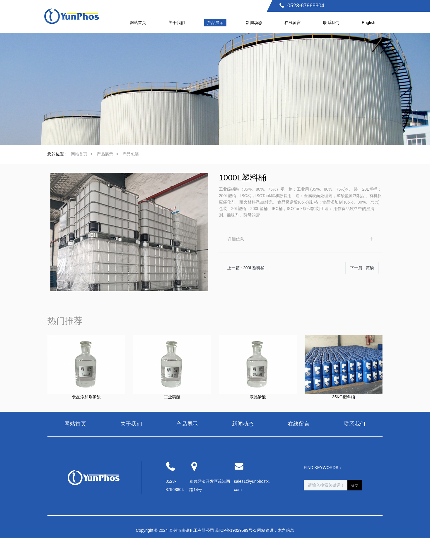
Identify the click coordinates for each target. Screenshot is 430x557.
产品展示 (105, 154)
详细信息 (236, 239)
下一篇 (362, 267)
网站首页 (79, 154)
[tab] (301, 239)
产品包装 (130, 154)
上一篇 (246, 267)
